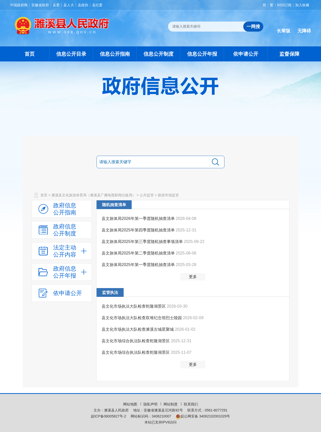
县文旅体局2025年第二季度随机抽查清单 (139, 253)
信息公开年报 (202, 54)
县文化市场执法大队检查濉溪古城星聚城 (138, 329)
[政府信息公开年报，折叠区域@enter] (62, 272)
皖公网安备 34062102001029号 (203, 416)
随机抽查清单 (114, 205)
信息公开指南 (115, 54)
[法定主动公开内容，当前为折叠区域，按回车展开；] (62, 251)
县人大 (68, 5)
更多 (193, 277)
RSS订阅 (284, 5)
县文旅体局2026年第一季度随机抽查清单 (139, 218)
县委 (56, 5)
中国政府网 (19, 5)
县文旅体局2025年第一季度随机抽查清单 (139, 265)
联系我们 (191, 404)
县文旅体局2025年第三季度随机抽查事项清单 (143, 241)
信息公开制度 (158, 54)
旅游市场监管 (168, 195)
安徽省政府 (40, 5)
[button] (283, 26)
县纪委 (97, 5)
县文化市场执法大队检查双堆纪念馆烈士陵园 (142, 318)
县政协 (83, 5)
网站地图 (130, 404)
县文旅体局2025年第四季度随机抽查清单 (139, 230)
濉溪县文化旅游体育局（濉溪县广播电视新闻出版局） (93, 195)
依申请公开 (245, 54)
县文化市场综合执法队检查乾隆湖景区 (136, 341)
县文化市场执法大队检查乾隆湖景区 (134, 306)
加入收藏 (302, 5)
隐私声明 (150, 404)
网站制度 (171, 404)
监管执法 (110, 292)
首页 (30, 54)
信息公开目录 (71, 54)
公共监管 (147, 195)
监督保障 (289, 54)
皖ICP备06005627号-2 (108, 416)
